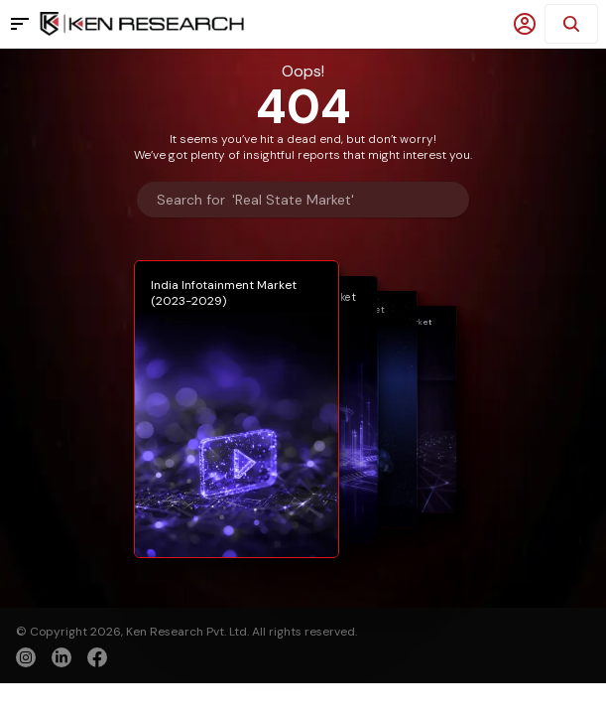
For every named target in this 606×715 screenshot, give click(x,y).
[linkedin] (61, 657)
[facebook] (97, 659)
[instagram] (26, 657)
